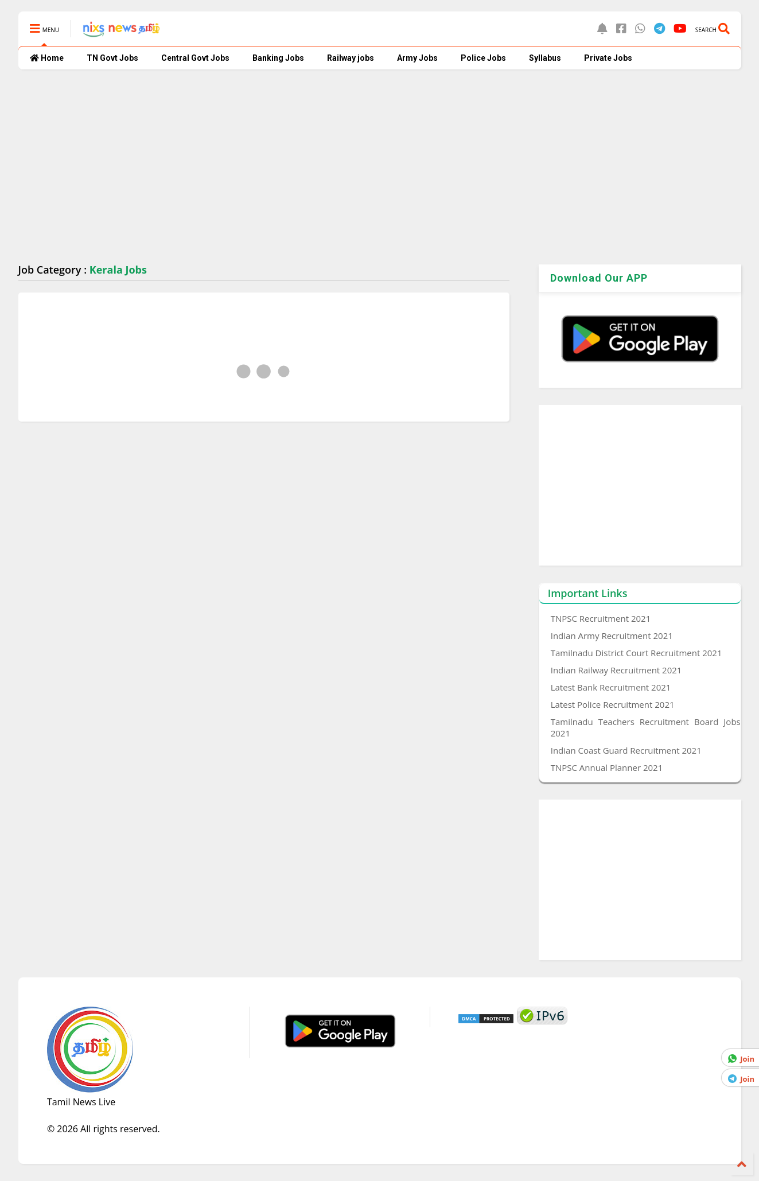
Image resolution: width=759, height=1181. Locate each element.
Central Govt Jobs (195, 58)
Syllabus (545, 58)
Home (47, 58)
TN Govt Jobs (112, 58)
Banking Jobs (278, 58)
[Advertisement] (362, 167)
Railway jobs (350, 58)
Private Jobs (608, 58)
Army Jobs (417, 58)
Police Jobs (483, 58)
